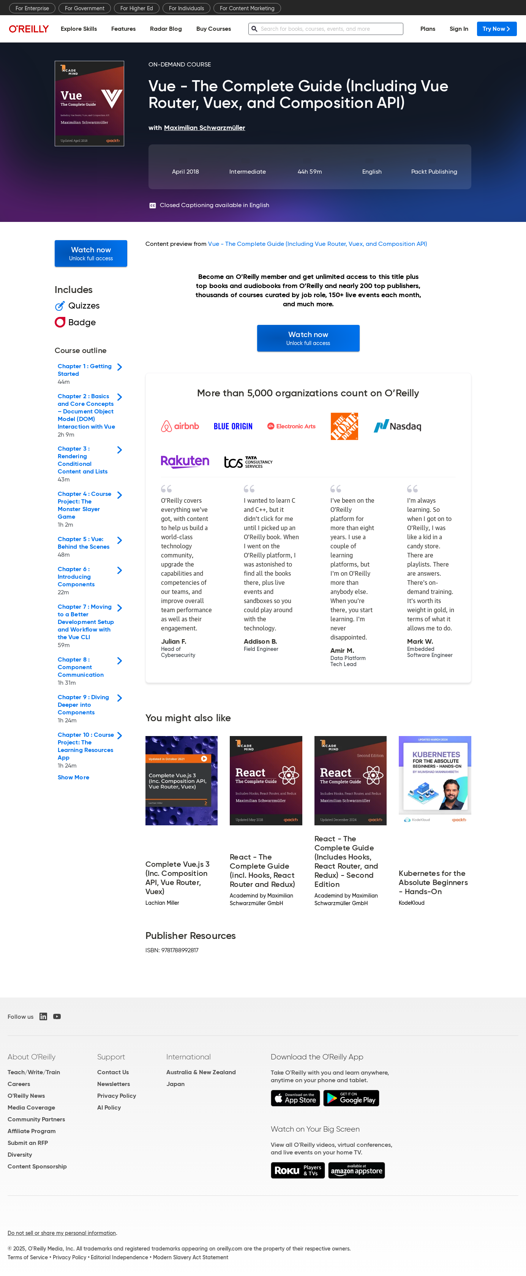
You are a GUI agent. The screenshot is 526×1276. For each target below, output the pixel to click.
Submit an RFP (28, 1143)
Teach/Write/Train (34, 1072)
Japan (175, 1084)
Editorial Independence (119, 1257)
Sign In (459, 29)
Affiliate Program (32, 1131)
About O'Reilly (31, 1056)
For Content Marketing (247, 8)
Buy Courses (213, 29)
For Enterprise (32, 8)
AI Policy (109, 1107)
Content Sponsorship (37, 1166)
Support (111, 1056)
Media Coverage (31, 1107)
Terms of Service (28, 1257)
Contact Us (113, 1072)
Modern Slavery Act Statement (190, 1257)
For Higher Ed (136, 8)
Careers (19, 1084)
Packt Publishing (434, 171)
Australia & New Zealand (201, 1072)
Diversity (20, 1155)
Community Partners (36, 1119)
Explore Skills (79, 29)
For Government (84, 8)
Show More (73, 777)
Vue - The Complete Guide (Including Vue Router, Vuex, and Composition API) (317, 243)
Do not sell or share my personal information (62, 1233)
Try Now (497, 29)
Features (123, 29)
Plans (427, 29)
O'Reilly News (26, 1096)
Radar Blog (166, 29)
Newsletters (113, 1084)
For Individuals (186, 8)
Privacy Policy (116, 1096)
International (188, 1056)
